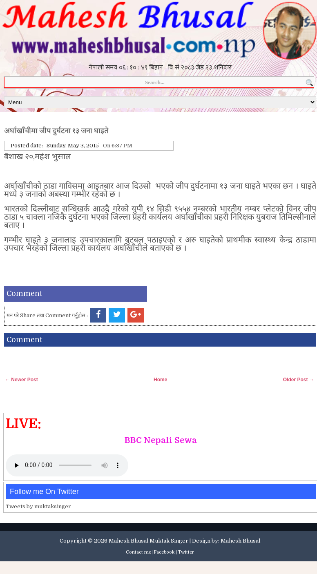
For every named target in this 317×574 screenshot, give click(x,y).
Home (160, 380)
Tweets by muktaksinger (38, 506)
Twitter (186, 552)
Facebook (164, 552)
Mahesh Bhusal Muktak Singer (148, 541)
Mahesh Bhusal (240, 541)
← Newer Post (21, 380)
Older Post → (298, 380)
